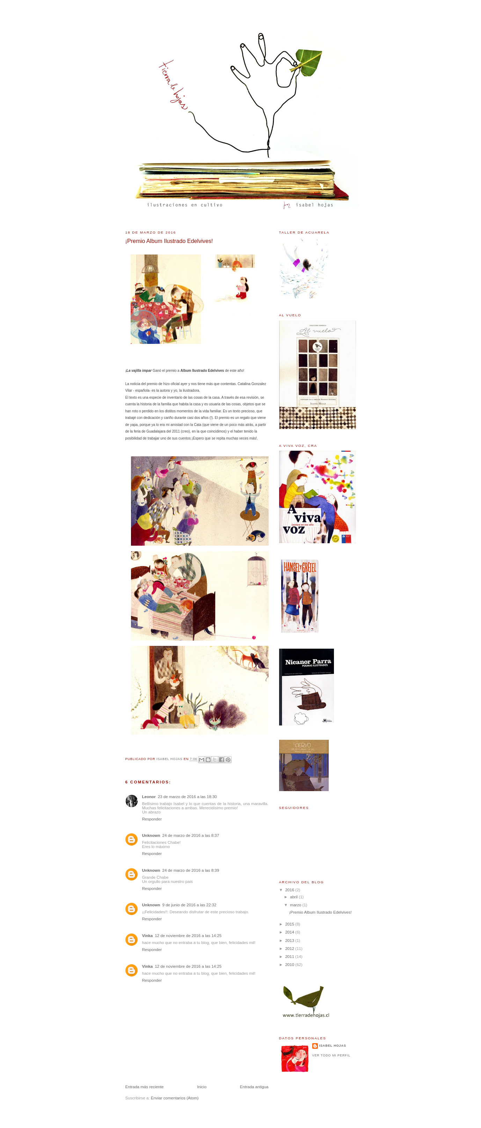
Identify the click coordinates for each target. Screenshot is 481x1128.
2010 (290, 965)
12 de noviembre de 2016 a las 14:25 (188, 936)
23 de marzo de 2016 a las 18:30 (187, 797)
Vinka (147, 936)
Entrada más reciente (144, 1087)
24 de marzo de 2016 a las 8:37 (190, 835)
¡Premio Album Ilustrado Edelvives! (320, 912)
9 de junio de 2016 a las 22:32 (189, 905)
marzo (296, 905)
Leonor (149, 797)
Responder (152, 819)
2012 (290, 948)
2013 (290, 940)
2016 (290, 890)
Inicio (201, 1087)
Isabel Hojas (332, 1045)
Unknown (151, 835)
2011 (290, 956)
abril (294, 897)
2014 (290, 932)
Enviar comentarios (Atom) (175, 1098)
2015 (290, 924)
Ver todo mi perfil (331, 1055)
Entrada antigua (254, 1087)
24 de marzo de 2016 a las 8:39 (190, 870)
